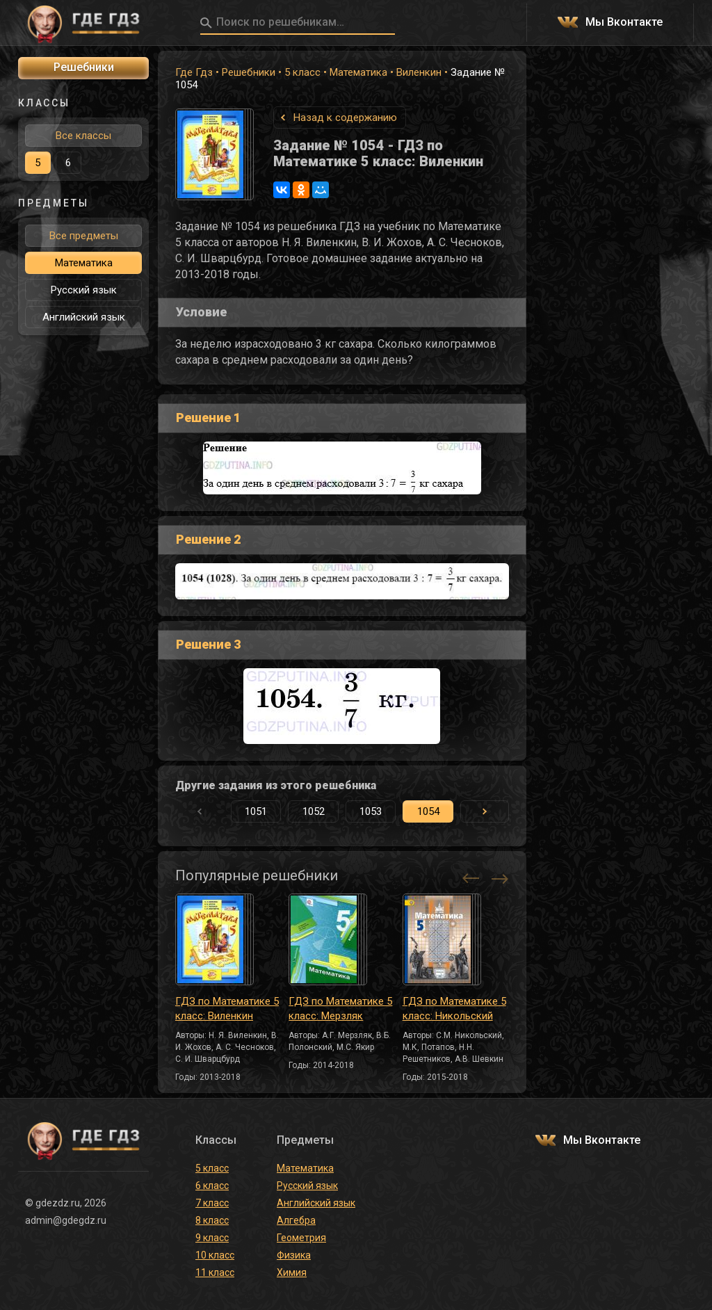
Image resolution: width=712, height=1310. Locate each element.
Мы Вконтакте (624, 23)
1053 (370, 811)
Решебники (248, 72)
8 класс (212, 1220)
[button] (484, 811)
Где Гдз (194, 72)
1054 (428, 811)
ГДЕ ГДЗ (83, 23)
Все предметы (83, 235)
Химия (292, 1272)
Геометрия (301, 1237)
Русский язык (84, 290)
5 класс (302, 72)
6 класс (212, 1185)
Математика (358, 72)
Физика (294, 1255)
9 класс (212, 1237)
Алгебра (296, 1220)
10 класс (214, 1255)
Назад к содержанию (345, 117)
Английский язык (83, 317)
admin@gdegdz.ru (65, 1220)
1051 (256, 811)
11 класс (214, 1272)
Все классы (83, 135)
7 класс (212, 1202)
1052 (313, 811)
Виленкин (419, 72)
